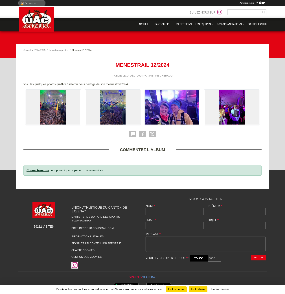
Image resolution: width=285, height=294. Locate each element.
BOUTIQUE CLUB (257, 24)
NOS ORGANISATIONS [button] (229, 24)
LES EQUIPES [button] (203, 24)
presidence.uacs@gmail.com (92, 228)
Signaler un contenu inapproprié (96, 243)
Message (153, 234)
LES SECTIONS (183, 24)
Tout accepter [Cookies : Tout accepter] (176, 289)
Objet (213, 220)
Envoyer (258, 257)
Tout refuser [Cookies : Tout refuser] (198, 289)
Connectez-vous (38, 170)
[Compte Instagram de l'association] (219, 12)
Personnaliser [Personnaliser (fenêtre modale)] (220, 289)
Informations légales (87, 236)
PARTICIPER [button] (161, 24)
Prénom (215, 206)
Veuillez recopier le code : (167, 258)
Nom (150, 206)
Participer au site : (252, 3)
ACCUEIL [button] (144, 24)
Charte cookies (83, 250)
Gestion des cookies (86, 256)
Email (151, 220)
